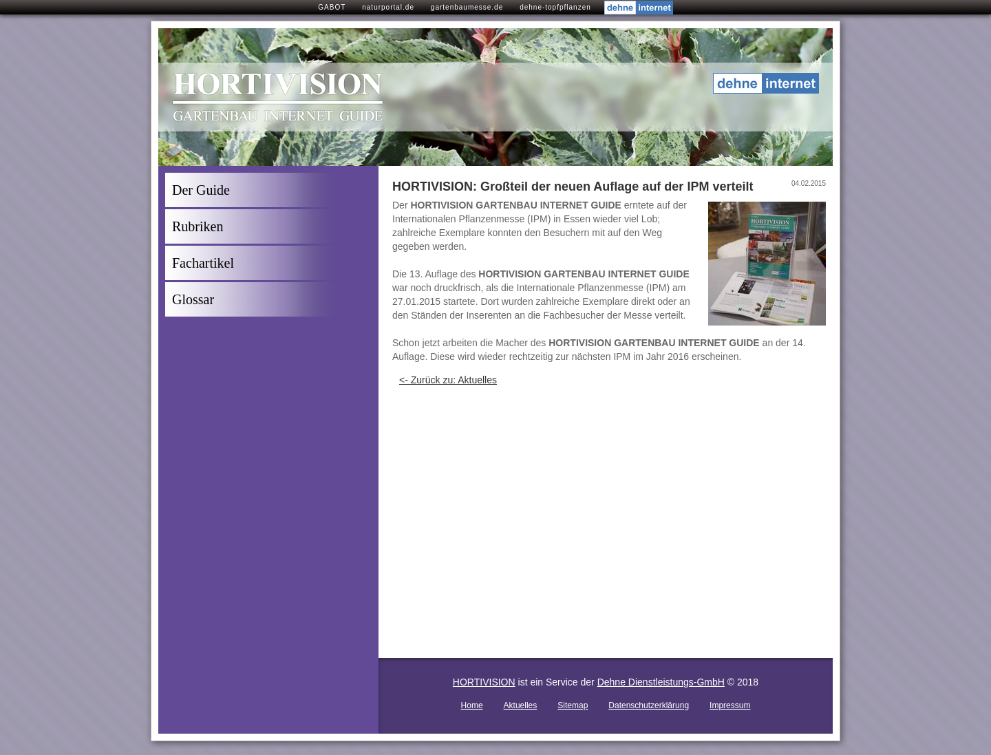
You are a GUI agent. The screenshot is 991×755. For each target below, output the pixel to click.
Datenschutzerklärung (648, 705)
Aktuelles (520, 705)
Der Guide (201, 190)
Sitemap (572, 705)
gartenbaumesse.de (467, 7)
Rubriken (197, 226)
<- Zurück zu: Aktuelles (448, 379)
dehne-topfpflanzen (555, 7)
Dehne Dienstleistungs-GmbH (661, 682)
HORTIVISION (484, 682)
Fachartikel (203, 262)
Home (472, 705)
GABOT (331, 7)
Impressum (730, 705)
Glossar (193, 299)
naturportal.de (388, 7)
